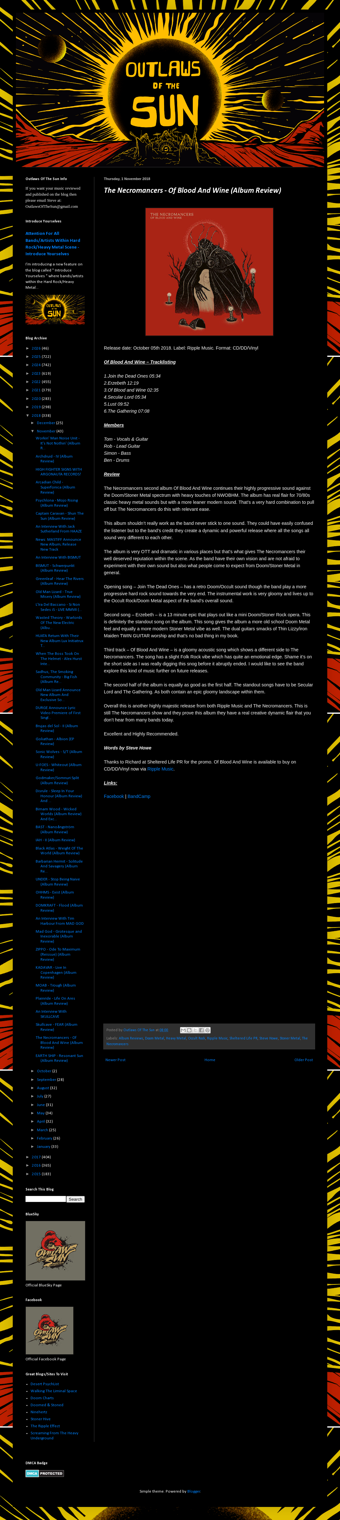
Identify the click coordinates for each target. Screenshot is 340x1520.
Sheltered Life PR (243, 1038)
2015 (37, 1174)
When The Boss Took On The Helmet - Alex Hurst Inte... (59, 659)
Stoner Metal (290, 1038)
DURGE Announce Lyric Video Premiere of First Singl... (58, 713)
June (41, 1105)
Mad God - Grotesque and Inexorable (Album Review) (59, 937)
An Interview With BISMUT (58, 557)
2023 (37, 374)
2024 (37, 365)
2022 (37, 382)
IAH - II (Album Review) (55, 840)
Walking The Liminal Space (54, 1391)
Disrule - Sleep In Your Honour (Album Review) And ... (59, 796)
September (47, 1080)
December (46, 423)
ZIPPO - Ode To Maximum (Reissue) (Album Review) (58, 954)
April (41, 1121)
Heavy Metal (176, 1038)
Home (210, 1060)
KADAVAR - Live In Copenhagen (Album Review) (56, 973)
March (43, 1130)
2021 (37, 390)
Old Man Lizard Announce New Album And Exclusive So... (58, 695)
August (43, 1088)
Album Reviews (131, 1038)
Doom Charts (42, 1398)
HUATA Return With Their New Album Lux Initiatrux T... (59, 641)
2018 (37, 416)
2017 (37, 1157)
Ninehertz (39, 1412)
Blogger (193, 1491)
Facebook (114, 796)
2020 (37, 399)
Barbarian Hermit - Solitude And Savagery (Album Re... (59, 866)
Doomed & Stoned (47, 1405)
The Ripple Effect (45, 1426)
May (41, 1113)
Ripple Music (160, 768)
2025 (37, 357)
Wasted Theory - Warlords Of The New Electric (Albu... (59, 623)
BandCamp (138, 796)
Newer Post (115, 1060)
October (44, 1071)
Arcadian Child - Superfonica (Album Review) (55, 487)
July (40, 1096)
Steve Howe (268, 1038)
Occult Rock (196, 1038)
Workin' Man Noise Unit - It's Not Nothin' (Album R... (58, 443)
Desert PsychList (45, 1384)
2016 (37, 1165)
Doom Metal (154, 1038)
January (44, 1147)
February (45, 1138)
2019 (37, 407)
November (46, 431)
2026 (37, 348)
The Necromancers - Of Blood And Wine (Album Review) (59, 1043)
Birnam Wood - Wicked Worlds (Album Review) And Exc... (59, 814)
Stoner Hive (41, 1419)
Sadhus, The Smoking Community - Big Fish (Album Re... (56, 677)
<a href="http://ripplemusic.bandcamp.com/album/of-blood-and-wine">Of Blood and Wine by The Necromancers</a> (159, 911)
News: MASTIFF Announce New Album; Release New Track (58, 545)
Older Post (303, 1060)
